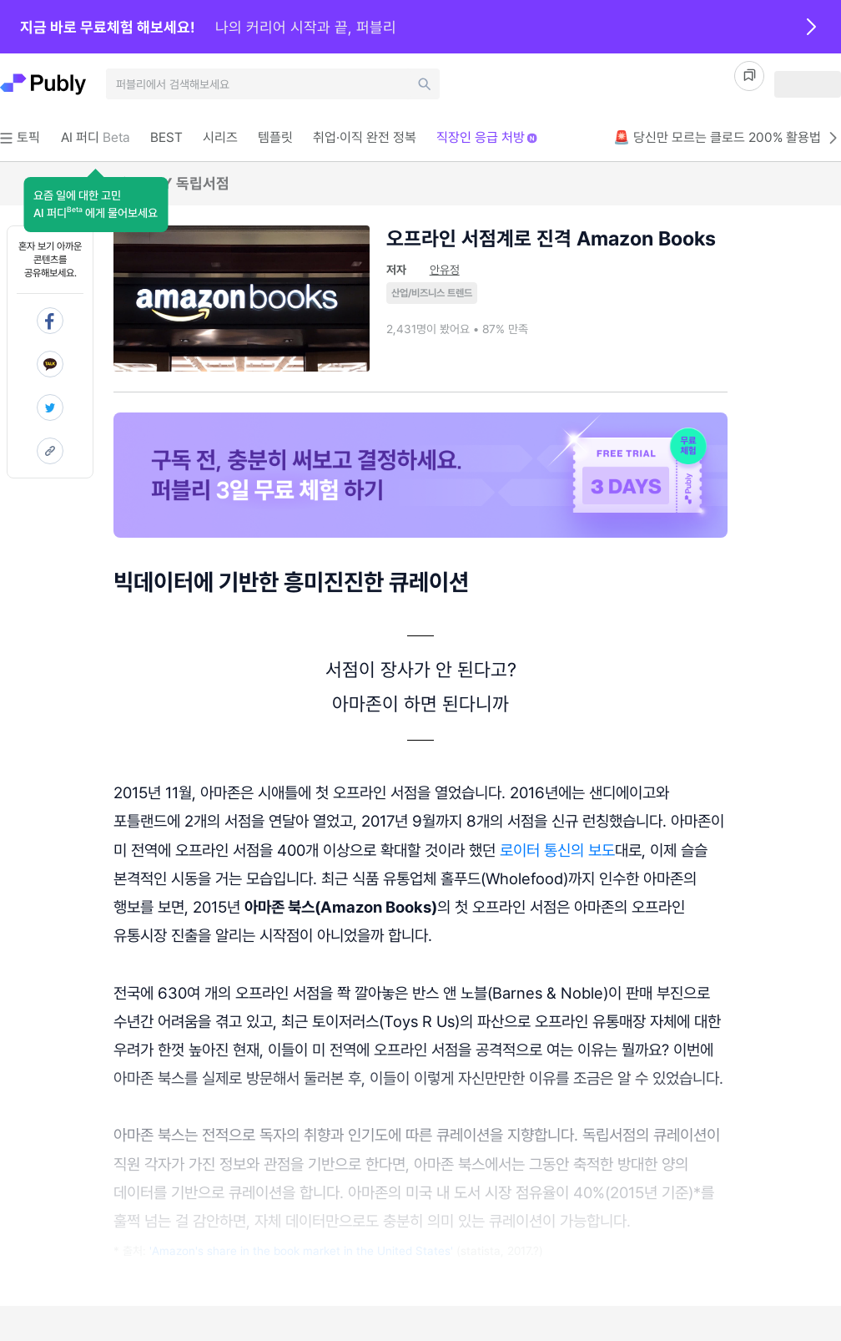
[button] (95, 204)
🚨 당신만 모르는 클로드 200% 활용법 (727, 137)
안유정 (445, 269)
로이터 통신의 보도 (557, 850)
